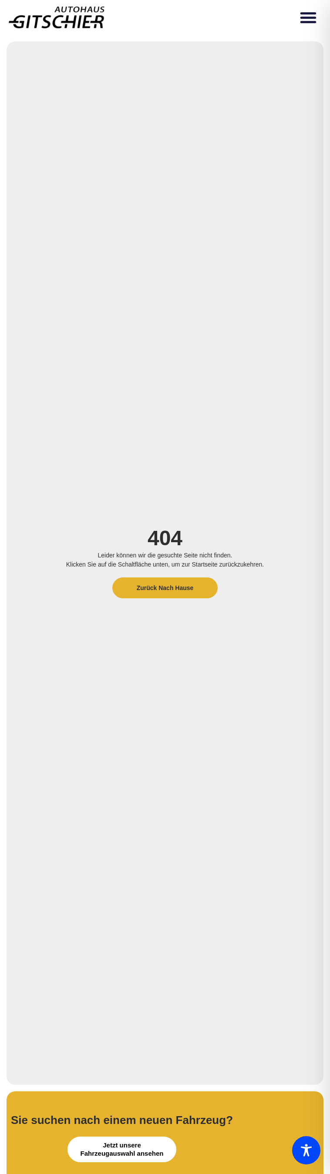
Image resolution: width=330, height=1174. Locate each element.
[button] (308, 17)
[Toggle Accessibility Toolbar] (306, 1150)
